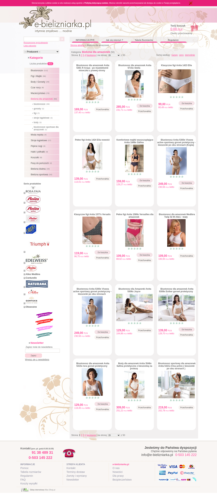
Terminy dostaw (75, 471)
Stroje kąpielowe (41, 140)
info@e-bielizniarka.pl (157, 455)
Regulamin (173, 40)
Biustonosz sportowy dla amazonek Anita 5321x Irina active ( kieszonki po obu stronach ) (177, 366)
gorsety (39, 108)
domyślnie (190, 55)
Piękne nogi (38, 146)
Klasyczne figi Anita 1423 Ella (176, 65)
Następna (91, 55)
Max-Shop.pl (50, 490)
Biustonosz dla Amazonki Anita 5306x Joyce (135, 290)
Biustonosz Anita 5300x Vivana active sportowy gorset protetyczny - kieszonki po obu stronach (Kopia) (176, 142)
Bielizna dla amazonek (44, 99)
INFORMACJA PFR (85, 40)
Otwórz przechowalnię (181, 33)
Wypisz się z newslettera (37, 359)
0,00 (176, 29)
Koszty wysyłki (28, 483)
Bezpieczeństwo (122, 479)
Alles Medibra (33, 274)
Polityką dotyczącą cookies (96, 3)
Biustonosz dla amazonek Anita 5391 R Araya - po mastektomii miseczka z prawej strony (92, 68)
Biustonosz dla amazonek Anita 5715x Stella (134, 66)
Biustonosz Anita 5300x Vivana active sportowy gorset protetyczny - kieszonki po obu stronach (92, 291)
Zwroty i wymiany (76, 475)
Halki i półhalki (40, 152)
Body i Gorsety (40, 82)
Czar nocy (38, 87)
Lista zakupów (30, 46)
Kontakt (70, 468)
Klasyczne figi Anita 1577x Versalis (92, 214)
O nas (116, 468)
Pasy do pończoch (42, 163)
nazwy (174, 55)
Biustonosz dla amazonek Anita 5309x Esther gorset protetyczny (176, 290)
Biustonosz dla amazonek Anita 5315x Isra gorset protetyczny (92, 364)
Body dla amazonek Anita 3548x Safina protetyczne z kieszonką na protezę (134, 366)
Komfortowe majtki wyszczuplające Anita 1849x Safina (134, 141)
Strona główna (77, 45)
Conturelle (31, 278)
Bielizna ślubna (41, 169)
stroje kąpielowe (44, 118)
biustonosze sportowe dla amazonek (46, 128)
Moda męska (39, 134)
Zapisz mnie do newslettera (39, 347)
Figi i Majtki (39, 76)
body (38, 122)
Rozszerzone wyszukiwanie (36, 42)
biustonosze (42, 104)
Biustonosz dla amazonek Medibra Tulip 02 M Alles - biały (177, 215)
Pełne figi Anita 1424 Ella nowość (92, 140)
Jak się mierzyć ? (114, 40)
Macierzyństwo (40, 93)
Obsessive (31, 307)
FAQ (23, 479)
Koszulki (37, 157)
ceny (181, 55)
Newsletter (72, 479)
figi (37, 113)
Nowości (117, 471)
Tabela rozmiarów (30, 471)
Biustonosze (40, 70)
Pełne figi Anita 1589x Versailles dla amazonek (134, 215)
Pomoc (24, 468)
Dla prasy (118, 475)
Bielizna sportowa (42, 174)
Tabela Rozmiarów (144, 40)
